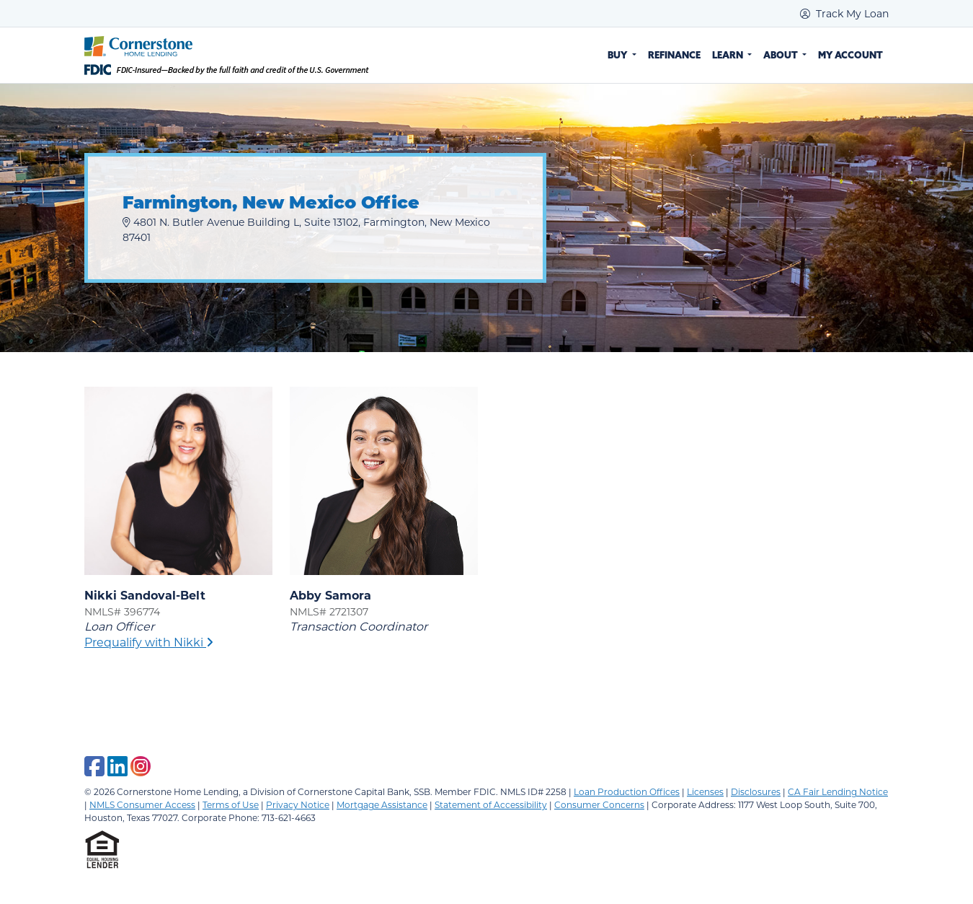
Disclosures (756, 791)
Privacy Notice (297, 804)
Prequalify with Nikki (148, 641)
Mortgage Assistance (382, 804)
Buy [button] (618, 55)
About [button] (781, 55)
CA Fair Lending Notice (838, 791)
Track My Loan (844, 13)
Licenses (705, 791)
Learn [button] (728, 55)
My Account (850, 55)
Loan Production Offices (627, 791)
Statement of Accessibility (491, 804)
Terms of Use (231, 804)
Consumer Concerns (599, 804)
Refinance (674, 55)
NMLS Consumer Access (142, 804)
